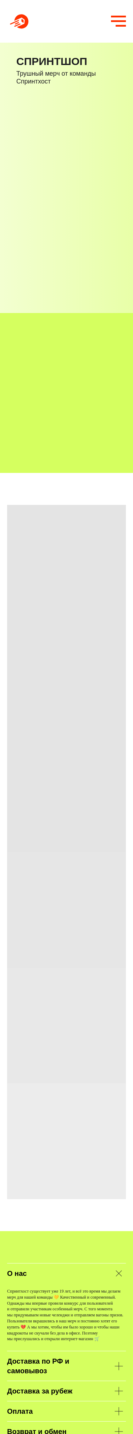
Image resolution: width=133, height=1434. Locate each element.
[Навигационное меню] (118, 21)
